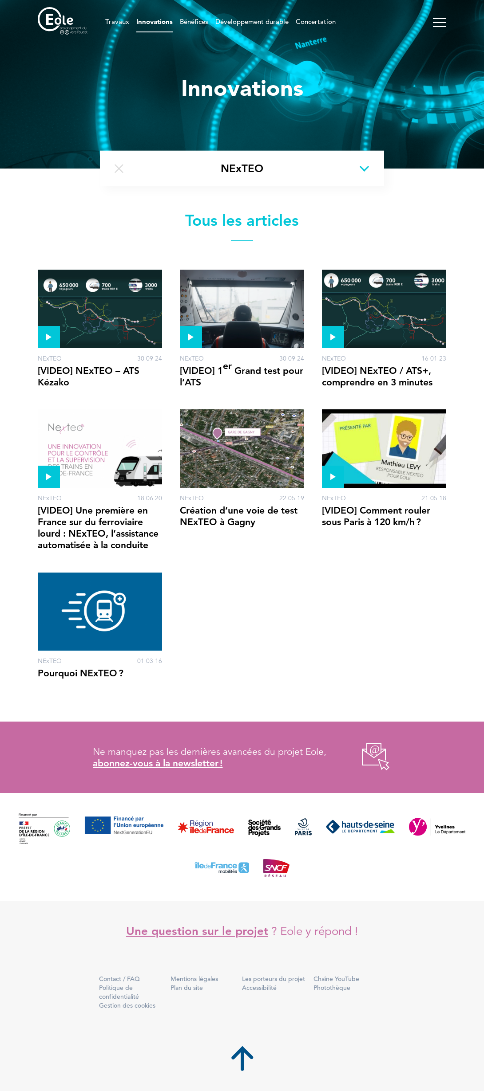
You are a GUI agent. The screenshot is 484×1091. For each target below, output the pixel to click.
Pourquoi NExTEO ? (80, 673)
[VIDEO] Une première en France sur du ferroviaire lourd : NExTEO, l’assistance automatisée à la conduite (98, 528)
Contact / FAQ (119, 979)
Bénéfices (194, 22)
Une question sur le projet (197, 931)
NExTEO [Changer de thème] (242, 168)
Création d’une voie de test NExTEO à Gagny (239, 516)
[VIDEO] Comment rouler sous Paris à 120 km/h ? (376, 516)
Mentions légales (194, 979)
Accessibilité (259, 988)
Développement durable (252, 22)
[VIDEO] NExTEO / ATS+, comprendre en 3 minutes (377, 376)
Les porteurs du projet (273, 979)
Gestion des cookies (127, 1005)
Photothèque (331, 988)
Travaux (117, 22)
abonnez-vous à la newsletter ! (157, 763)
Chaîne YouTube (336, 979)
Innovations (154, 22)
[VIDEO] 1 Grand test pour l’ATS (241, 374)
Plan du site (187, 988)
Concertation (316, 22)
